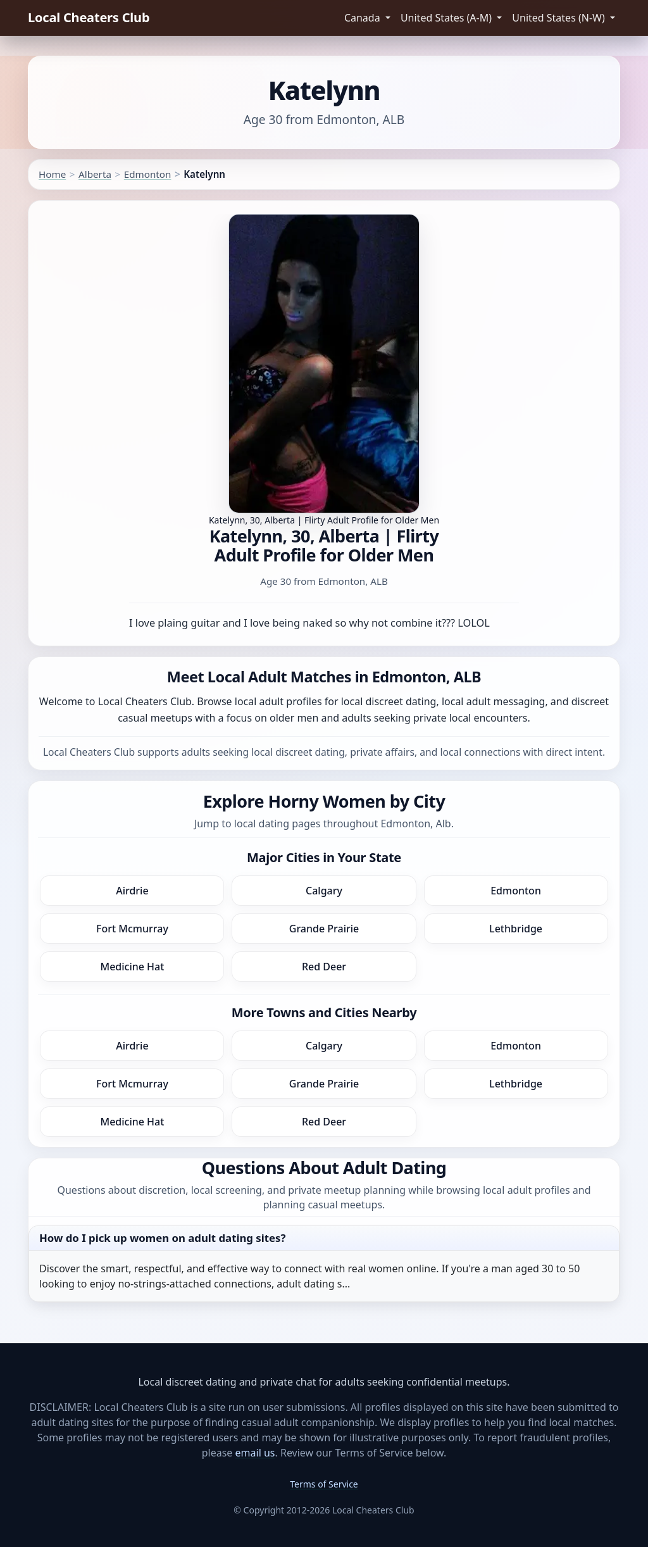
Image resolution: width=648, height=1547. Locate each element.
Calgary (324, 891)
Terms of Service (324, 1484)
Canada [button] (363, 18)
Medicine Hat (132, 967)
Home (52, 174)
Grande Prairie (324, 929)
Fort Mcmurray (132, 929)
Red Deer (324, 967)
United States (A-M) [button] (447, 18)
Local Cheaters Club (88, 17)
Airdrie (132, 891)
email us (255, 1453)
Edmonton (147, 174)
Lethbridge (515, 929)
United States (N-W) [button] (560, 18)
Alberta (94, 174)
